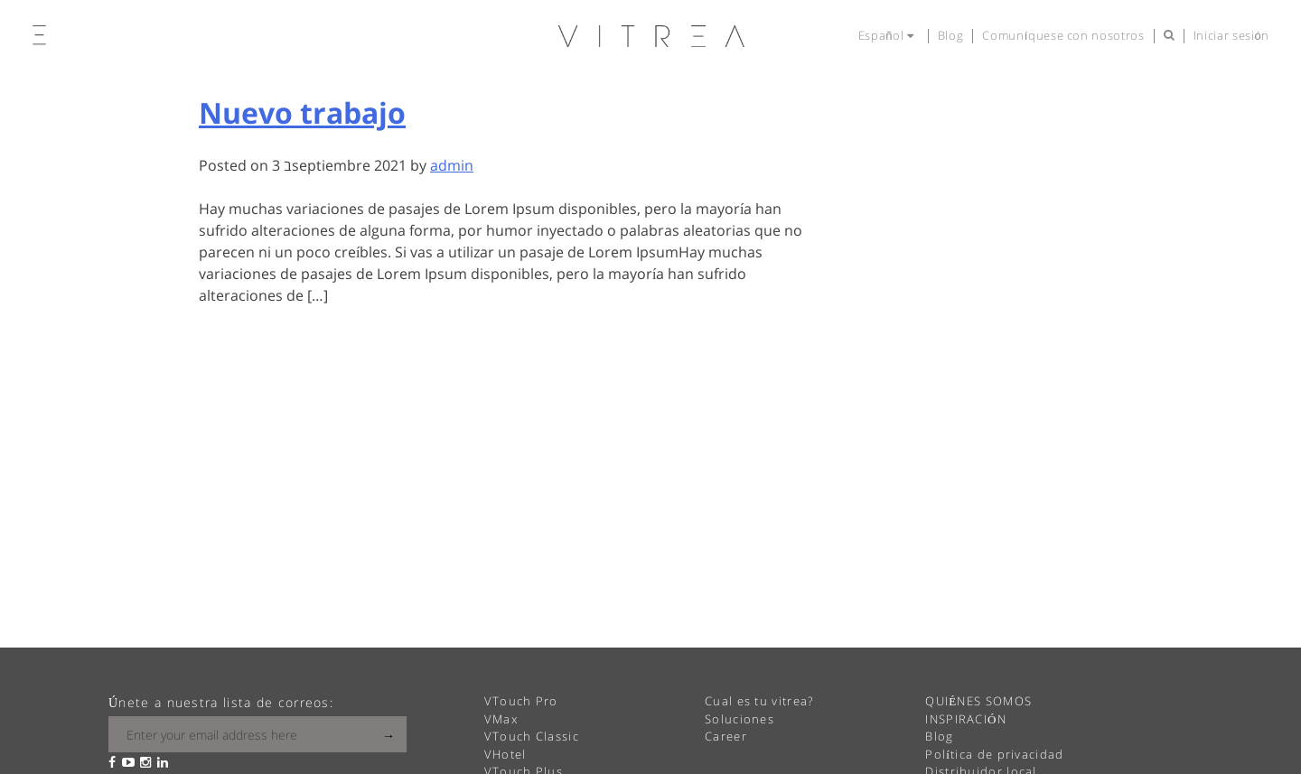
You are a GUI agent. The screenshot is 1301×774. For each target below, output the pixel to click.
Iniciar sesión (1231, 35)
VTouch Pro (521, 701)
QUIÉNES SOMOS (978, 701)
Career (726, 736)
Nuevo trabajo (302, 112)
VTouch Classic (531, 736)
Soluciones (739, 719)
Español (888, 35)
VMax (501, 719)
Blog (951, 35)
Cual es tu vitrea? (759, 701)
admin (451, 165)
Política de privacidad (994, 754)
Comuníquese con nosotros (1063, 35)
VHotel (505, 754)
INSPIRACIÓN (965, 719)
